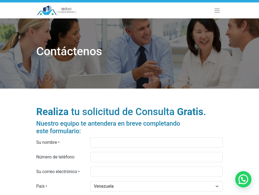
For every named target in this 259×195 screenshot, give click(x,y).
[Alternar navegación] (217, 10)
